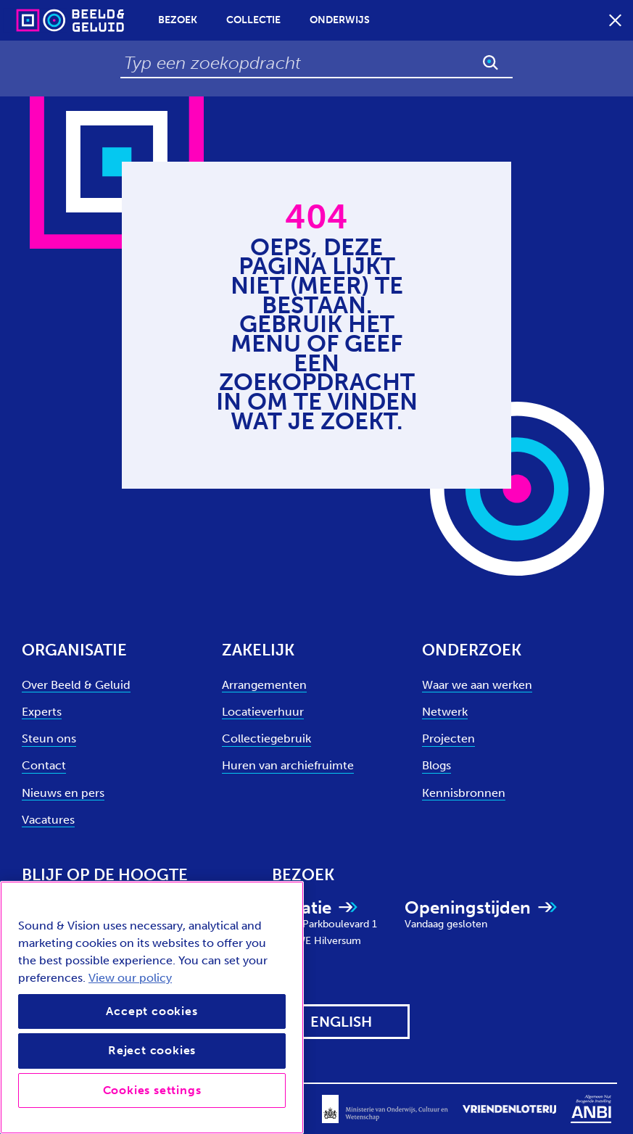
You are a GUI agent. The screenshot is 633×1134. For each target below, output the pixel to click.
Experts (42, 712)
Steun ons (49, 738)
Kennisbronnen (463, 793)
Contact (44, 765)
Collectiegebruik (266, 738)
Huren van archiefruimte (288, 765)
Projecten (448, 738)
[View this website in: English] (341, 1021)
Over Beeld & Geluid (76, 685)
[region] (152, 1007)
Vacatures (48, 820)
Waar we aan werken (477, 685)
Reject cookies (152, 1050)
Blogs (436, 765)
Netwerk (445, 712)
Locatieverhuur (263, 712)
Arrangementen (264, 685)
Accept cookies (151, 1011)
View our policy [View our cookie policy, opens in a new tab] (130, 978)
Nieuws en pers (63, 793)
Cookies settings (152, 1090)
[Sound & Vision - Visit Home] (42, 20)
